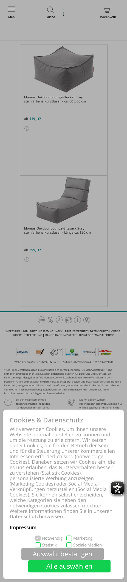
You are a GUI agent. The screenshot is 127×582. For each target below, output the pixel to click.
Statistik (49, 545)
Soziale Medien (87, 545)
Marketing (82, 538)
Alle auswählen (69, 566)
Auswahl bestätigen (63, 553)
